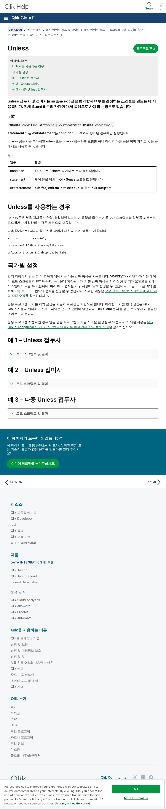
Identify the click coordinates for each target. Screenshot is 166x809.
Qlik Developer (22, 518)
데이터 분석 (34, 29)
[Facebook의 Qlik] (151, 777)
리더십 (15, 713)
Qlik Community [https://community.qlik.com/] (114, 777)
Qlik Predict (19, 612)
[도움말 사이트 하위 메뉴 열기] (6, 18)
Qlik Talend (19, 570)
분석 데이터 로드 (94, 29)
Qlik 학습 (17, 530)
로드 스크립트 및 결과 (32, 354)
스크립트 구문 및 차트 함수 (126, 29)
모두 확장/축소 (146, 48)
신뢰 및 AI (17, 656)
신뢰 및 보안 (19, 644)
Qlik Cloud (23, 17)
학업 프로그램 (20, 731)
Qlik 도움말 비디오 (24, 512)
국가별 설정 (20, 72)
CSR (14, 719)
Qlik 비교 (17, 668)
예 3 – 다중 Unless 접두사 (29, 89)
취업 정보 (17, 743)
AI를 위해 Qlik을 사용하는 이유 (32, 662)
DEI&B (15, 725)
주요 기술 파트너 (22, 674)
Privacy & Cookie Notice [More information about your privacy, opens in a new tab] (72, 803)
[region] (82, 794)
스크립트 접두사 (49, 34)
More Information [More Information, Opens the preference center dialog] (136, 798)
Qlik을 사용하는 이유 (25, 638)
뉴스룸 (15, 749)
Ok (136, 788)
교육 (14, 524)
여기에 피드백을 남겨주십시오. (33, 463)
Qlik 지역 (17, 686)
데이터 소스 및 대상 (24, 680)
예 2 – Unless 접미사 (26, 83)
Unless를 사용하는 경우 (28, 66)
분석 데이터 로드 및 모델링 (63, 29)
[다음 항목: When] (124, 482)
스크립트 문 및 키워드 (21, 34)
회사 (14, 707)
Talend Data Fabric (25, 582)
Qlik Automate (21, 618)
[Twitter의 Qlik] (135, 777)
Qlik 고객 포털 (20, 536)
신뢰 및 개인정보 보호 (26, 650)
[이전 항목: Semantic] (42, 482)
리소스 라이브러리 (23, 543)
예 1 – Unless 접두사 (25, 78)
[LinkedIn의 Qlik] (143, 777)
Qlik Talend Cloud (24, 576)
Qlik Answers (20, 606)
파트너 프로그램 (22, 737)
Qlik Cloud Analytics (25, 600)
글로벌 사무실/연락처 (25, 755)
